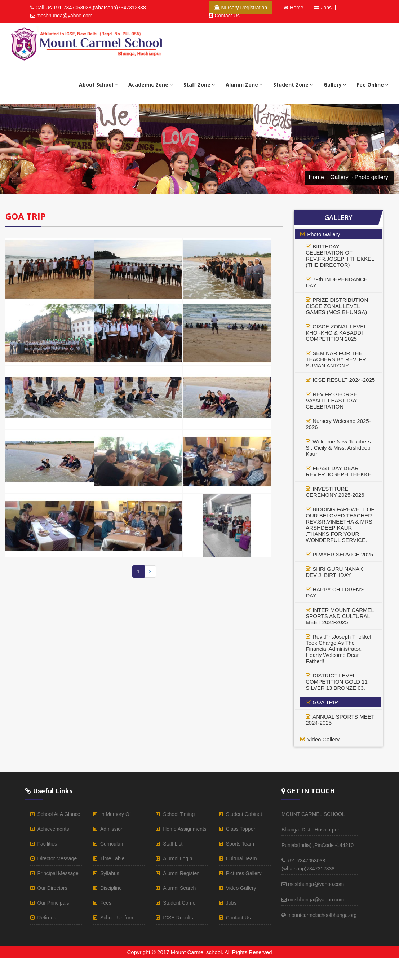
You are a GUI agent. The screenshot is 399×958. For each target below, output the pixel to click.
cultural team (241, 858)
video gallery (323, 739)
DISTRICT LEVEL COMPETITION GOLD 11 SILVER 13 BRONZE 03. (337, 681)
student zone (293, 84)
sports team (240, 844)
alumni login (177, 858)
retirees (46, 918)
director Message (57, 858)
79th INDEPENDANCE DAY (337, 282)
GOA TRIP (325, 702)
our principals (53, 903)
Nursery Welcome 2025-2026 (338, 424)
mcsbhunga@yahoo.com (64, 15)
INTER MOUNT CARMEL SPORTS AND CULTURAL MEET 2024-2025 (340, 616)
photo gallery (323, 234)
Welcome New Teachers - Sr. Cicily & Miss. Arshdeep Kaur (340, 447)
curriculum (112, 844)
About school (98, 84)
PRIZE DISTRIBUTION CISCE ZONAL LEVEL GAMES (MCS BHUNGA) (337, 306)
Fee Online (372, 84)
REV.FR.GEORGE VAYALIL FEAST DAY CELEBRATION (331, 400)
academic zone (150, 84)
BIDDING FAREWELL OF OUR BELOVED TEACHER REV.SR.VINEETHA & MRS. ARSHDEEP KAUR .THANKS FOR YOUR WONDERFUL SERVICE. (340, 524)
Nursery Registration (240, 7)
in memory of (115, 814)
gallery (335, 84)
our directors (52, 888)
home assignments (185, 829)
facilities (47, 844)
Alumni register (181, 873)
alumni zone (244, 84)
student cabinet (244, 814)
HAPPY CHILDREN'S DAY (335, 592)
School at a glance (58, 814)
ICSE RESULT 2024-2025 (343, 380)
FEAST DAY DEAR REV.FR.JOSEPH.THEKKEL (340, 471)
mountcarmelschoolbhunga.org (318, 915)
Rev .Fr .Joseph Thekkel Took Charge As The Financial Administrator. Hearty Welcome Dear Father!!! (338, 648)
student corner (180, 903)
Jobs (323, 7)
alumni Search (179, 888)
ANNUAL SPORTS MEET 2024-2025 (340, 720)
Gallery (339, 177)
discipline (111, 888)
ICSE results (178, 918)
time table (112, 858)
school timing (179, 814)
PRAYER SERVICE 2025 (342, 554)
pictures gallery (244, 873)
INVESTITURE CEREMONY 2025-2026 (335, 492)
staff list (172, 844)
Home (293, 7)
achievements (53, 829)
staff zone (199, 84)
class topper (240, 829)
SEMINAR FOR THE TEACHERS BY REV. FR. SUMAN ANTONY (337, 359)
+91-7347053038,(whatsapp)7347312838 (99, 7)
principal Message (58, 873)
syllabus (109, 873)
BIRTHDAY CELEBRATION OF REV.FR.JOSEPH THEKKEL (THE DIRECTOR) (340, 255)
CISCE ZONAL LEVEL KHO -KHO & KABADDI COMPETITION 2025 (336, 332)
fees (105, 903)
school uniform (117, 918)
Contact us (224, 15)
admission (112, 829)
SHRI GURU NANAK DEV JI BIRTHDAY (334, 572)
